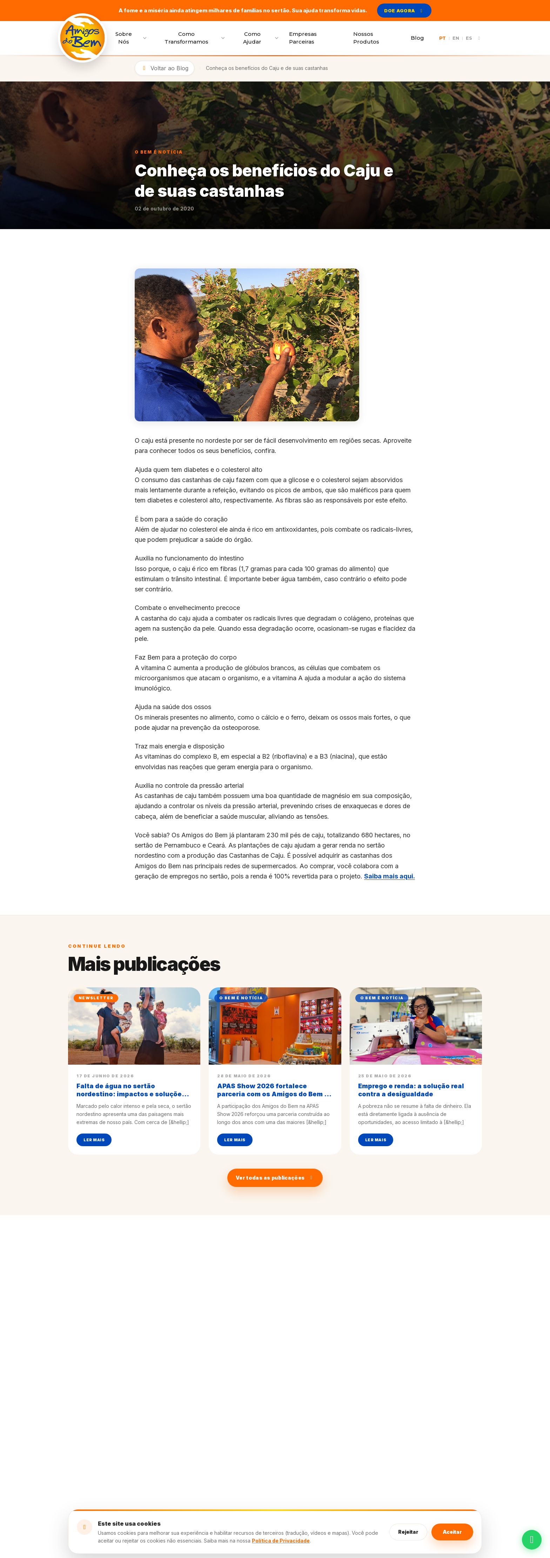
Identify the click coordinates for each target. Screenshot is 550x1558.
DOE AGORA (404, 10)
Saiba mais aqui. (389, 876)
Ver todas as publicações (275, 1178)
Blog (417, 37)
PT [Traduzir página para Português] (442, 38)
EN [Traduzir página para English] (455, 38)
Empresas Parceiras (303, 38)
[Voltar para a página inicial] (82, 38)
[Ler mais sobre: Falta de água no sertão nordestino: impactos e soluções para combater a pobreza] (134, 1071)
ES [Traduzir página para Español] (469, 38)
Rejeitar (408, 1532)
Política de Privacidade (281, 1541)
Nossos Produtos (366, 38)
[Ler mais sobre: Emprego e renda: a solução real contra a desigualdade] (416, 1071)
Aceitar (452, 1532)
